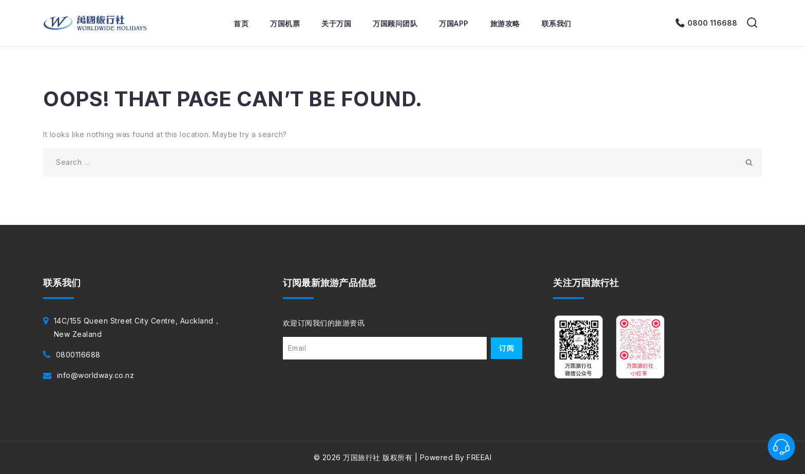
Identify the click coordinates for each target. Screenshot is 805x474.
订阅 (506, 348)
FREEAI (479, 457)
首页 (241, 23)
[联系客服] (781, 446)
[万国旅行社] (95, 23)
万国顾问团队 (395, 23)
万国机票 (285, 23)
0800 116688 (712, 22)
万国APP (454, 23)
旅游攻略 (505, 23)
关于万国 (336, 23)
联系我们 (556, 23)
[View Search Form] (752, 23)
